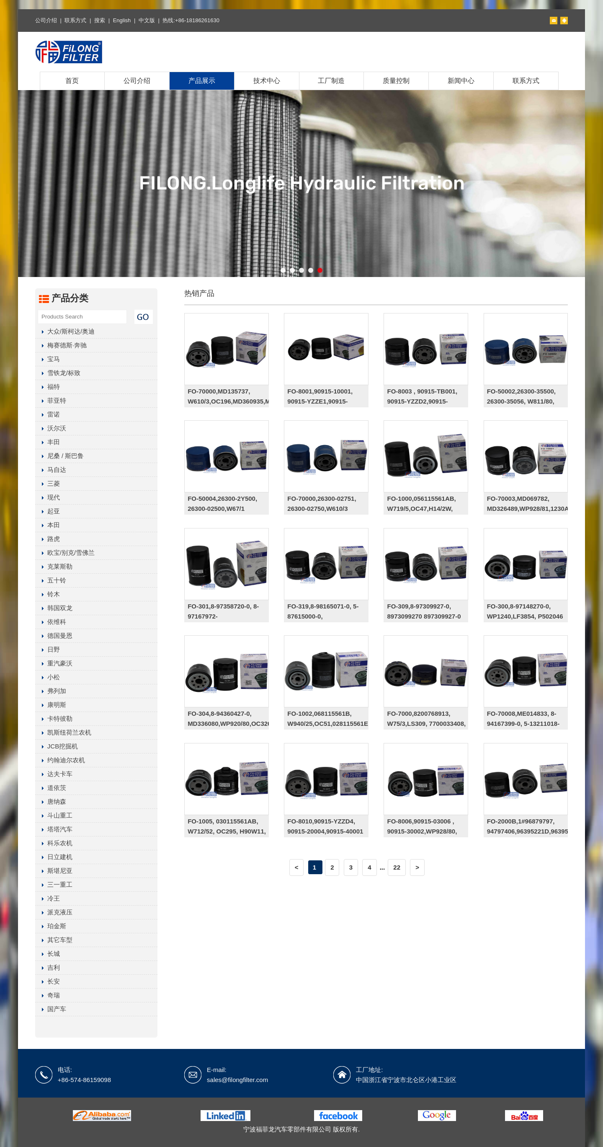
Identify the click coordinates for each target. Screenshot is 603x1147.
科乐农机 (53, 843)
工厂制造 (331, 80)
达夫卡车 (53, 773)
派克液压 (53, 912)
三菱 (47, 483)
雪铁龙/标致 (57, 372)
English (122, 20)
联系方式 (75, 20)
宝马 (47, 358)
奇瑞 (47, 995)
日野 (47, 649)
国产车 (50, 1008)
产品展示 (201, 80)
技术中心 (266, 80)
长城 (47, 953)
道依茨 (50, 787)
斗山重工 (53, 815)
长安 (47, 981)
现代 (47, 497)
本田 (47, 524)
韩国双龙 (53, 607)
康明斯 (50, 704)
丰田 (47, 441)
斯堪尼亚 (53, 870)
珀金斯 (50, 926)
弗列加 (50, 690)
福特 (47, 386)
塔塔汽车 (53, 829)
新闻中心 (461, 80)
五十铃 (50, 580)
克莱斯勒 (53, 566)
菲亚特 (50, 400)
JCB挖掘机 (56, 746)
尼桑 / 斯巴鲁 (59, 455)
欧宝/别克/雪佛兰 (65, 552)
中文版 (147, 20)
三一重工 (53, 884)
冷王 (47, 898)
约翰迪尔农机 (60, 760)
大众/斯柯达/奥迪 (65, 331)
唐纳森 (50, 801)
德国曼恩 (53, 635)
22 (396, 867)
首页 (72, 80)
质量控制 (396, 80)
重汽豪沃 (53, 663)
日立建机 (53, 856)
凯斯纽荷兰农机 (63, 732)
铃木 (47, 594)
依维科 (50, 621)
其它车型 (53, 939)
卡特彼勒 (53, 718)
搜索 (99, 20)
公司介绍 (46, 20)
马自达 (50, 469)
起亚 (47, 511)
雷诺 (47, 414)
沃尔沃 (50, 428)
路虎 (47, 538)
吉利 (47, 967)
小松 (47, 677)
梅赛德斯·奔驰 (61, 345)
